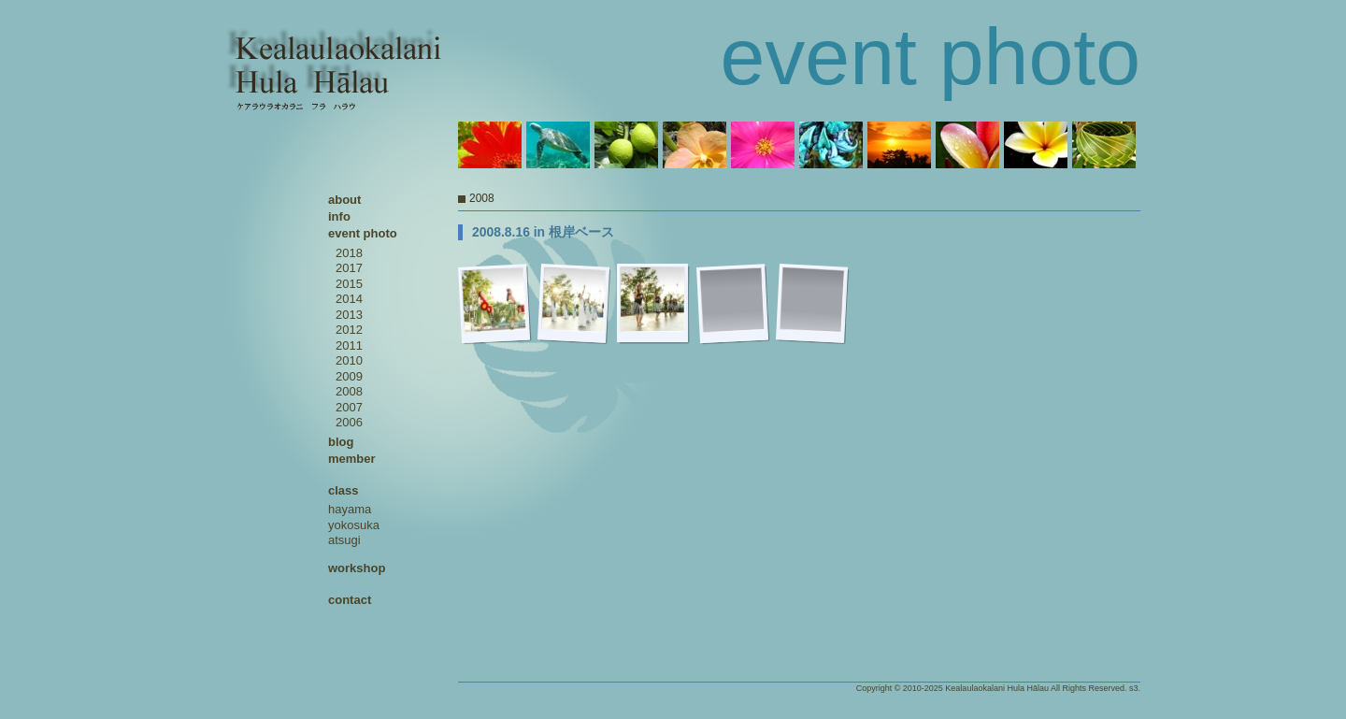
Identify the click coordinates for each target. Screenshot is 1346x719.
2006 (349, 422)
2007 (349, 407)
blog (340, 442)
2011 (349, 345)
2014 (349, 299)
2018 (349, 253)
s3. (1134, 688)
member (352, 459)
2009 (349, 376)
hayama (349, 509)
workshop (356, 568)
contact (349, 600)
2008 (349, 391)
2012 (349, 330)
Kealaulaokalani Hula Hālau (997, 688)
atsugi (344, 540)
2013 (349, 315)
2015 (349, 284)
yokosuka (353, 525)
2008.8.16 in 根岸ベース (543, 231)
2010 (349, 360)
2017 (349, 268)
